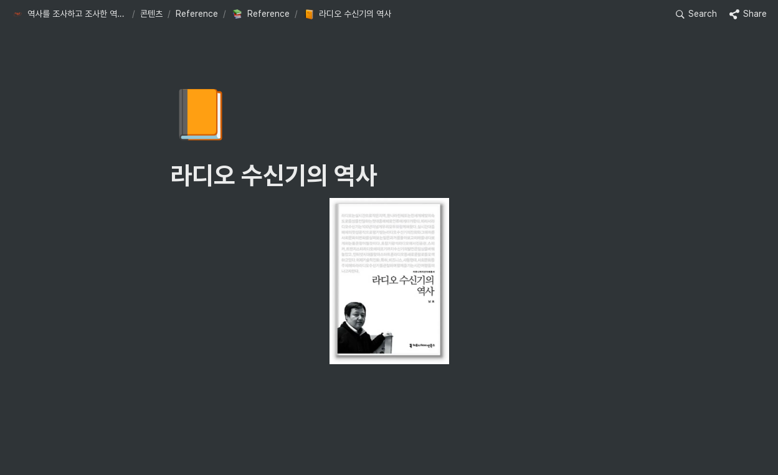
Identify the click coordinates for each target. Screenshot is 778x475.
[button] (69, 14)
